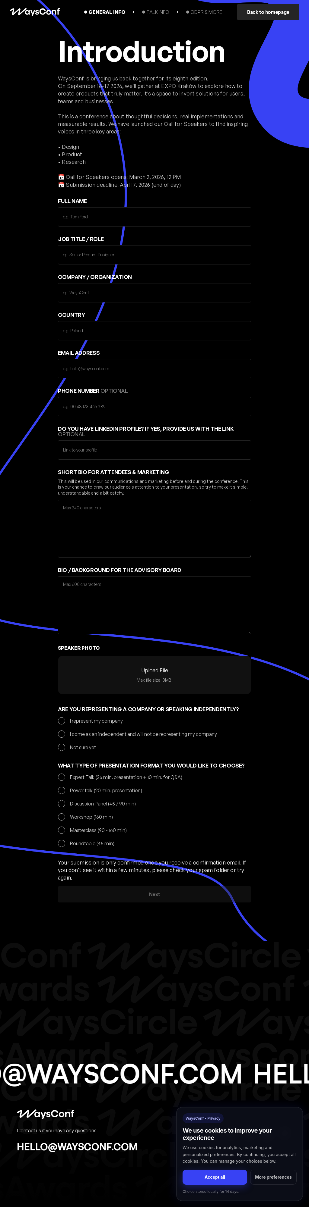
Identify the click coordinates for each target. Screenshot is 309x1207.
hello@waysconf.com (77, 1147)
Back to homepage (268, 12)
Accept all (215, 1177)
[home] (35, 12)
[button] (154, 675)
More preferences (273, 1177)
